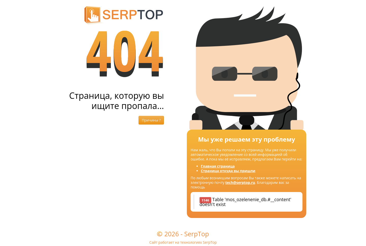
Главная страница (218, 166)
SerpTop (196, 233)
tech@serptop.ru (240, 182)
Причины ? (151, 120)
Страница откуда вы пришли (228, 170)
